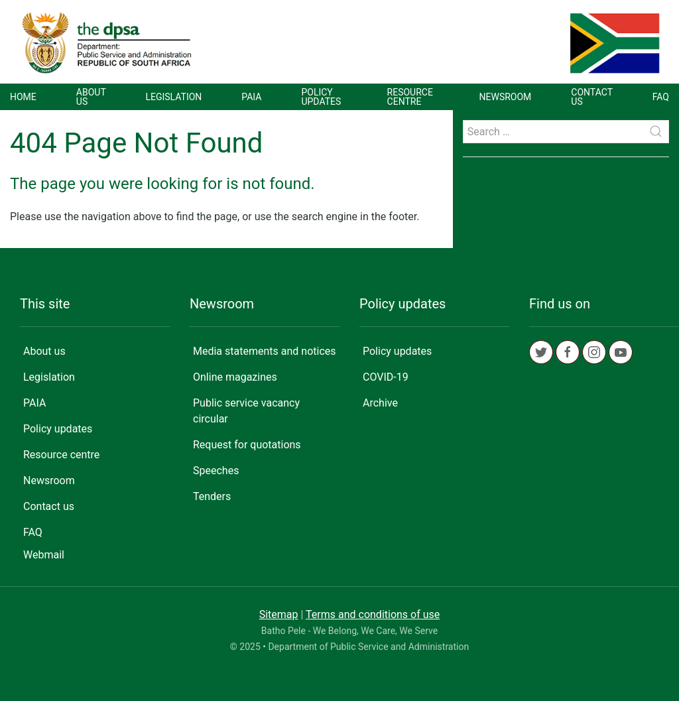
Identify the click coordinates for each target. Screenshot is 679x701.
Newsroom (505, 97)
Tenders (212, 496)
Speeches (216, 470)
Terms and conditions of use (373, 614)
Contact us (591, 97)
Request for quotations (247, 444)
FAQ (660, 97)
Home (23, 97)
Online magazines (235, 377)
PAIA (251, 97)
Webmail (43, 554)
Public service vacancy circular (246, 411)
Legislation (173, 97)
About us (91, 97)
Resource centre (410, 97)
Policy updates (321, 97)
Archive (380, 403)
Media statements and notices (264, 351)
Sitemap (278, 614)
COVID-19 (385, 377)
